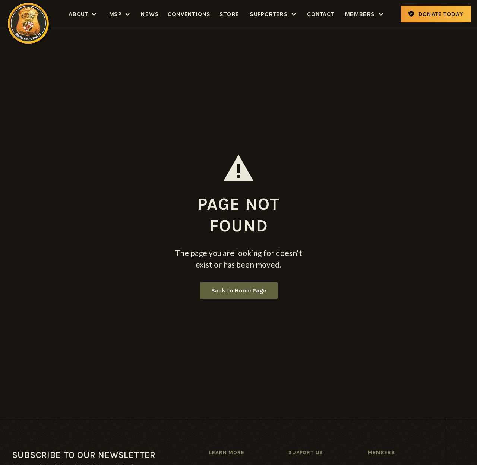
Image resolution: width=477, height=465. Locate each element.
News (150, 14)
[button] (83, 14)
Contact (320, 14)
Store (229, 14)
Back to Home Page (238, 290)
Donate (436, 14)
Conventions (189, 14)
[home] (28, 14)
